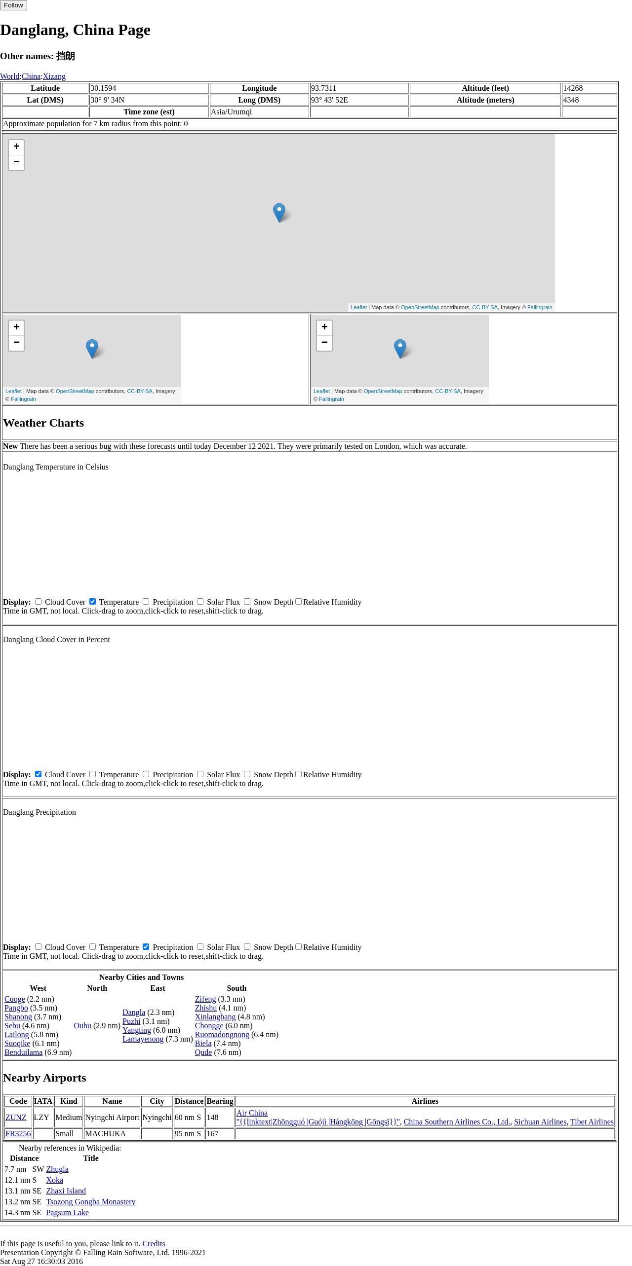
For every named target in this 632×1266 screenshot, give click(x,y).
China (31, 76)
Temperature (119, 602)
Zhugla (57, 1169)
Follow (13, 5)
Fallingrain (540, 307)
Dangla (133, 1012)
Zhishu (206, 1008)
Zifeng (205, 999)
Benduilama (23, 1052)
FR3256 (18, 1133)
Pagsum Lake (67, 1212)
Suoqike (17, 1043)
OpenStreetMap (420, 307)
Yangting (136, 1030)
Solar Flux (223, 602)
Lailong (16, 1034)
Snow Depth (273, 602)
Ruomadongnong (222, 1034)
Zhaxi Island (65, 1191)
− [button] (16, 162)
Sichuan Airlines (540, 1122)
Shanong (18, 1017)
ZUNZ (16, 1117)
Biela (203, 1043)
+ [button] (16, 147)
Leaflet (359, 307)
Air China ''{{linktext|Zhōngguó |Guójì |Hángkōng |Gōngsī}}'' (318, 1117)
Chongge (209, 1025)
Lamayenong (143, 1039)
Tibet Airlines (592, 1122)
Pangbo (16, 1008)
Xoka (54, 1180)
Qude (203, 1052)
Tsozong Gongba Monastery (90, 1201)
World (10, 76)
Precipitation (173, 602)
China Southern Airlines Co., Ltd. (457, 1122)
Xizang (54, 76)
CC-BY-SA (485, 307)
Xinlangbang (215, 1017)
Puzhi (131, 1021)
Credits (153, 1243)
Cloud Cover (65, 602)
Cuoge (14, 999)
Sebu (12, 1025)
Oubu (82, 1025)
